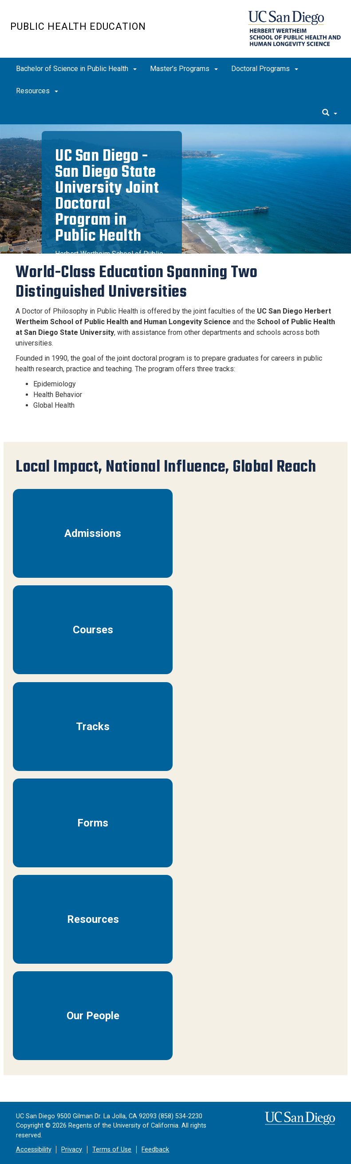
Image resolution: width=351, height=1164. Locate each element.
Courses (93, 630)
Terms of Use (111, 1149)
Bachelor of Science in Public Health (76, 68)
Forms (92, 823)
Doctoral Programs (264, 68)
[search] (329, 113)
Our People (93, 1015)
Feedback (155, 1149)
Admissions (92, 533)
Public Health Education (78, 26)
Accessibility (33, 1149)
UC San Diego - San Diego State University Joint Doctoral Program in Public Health (107, 196)
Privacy (71, 1149)
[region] (175, 189)
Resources (37, 91)
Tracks (93, 726)
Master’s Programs (184, 68)
